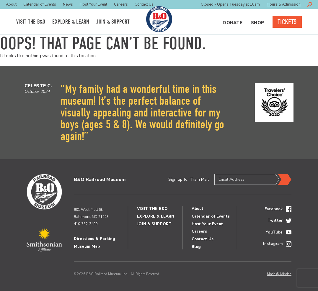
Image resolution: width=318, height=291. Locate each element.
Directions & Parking (94, 238)
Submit (283, 179)
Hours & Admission (284, 4)
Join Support (113, 21)
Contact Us (144, 4)
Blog (196, 246)
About (11, 4)
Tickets (287, 22)
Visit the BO (30, 21)
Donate (232, 23)
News (68, 4)
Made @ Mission (279, 274)
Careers (121, 4)
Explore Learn (70, 21)
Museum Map (87, 246)
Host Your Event (93, 4)
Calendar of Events (39, 4)
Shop (257, 23)
